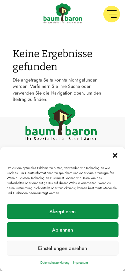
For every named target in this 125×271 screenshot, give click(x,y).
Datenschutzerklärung (55, 262)
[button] (115, 155)
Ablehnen (62, 230)
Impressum (80, 262)
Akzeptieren (62, 211)
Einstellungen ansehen (62, 248)
